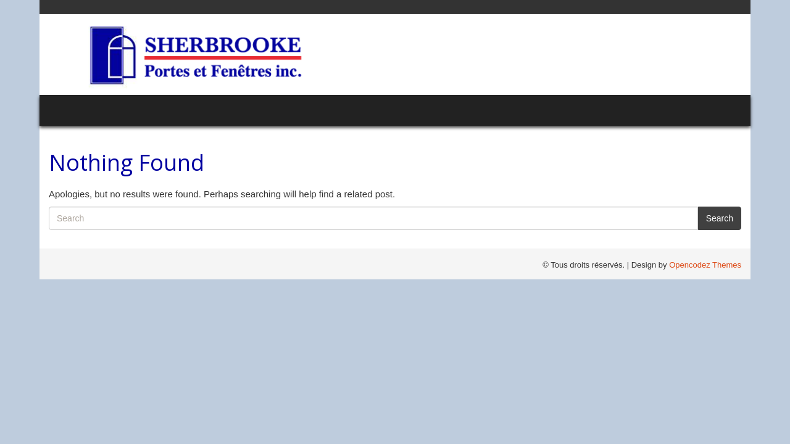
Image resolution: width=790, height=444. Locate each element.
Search (719, 218)
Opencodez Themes (705, 264)
